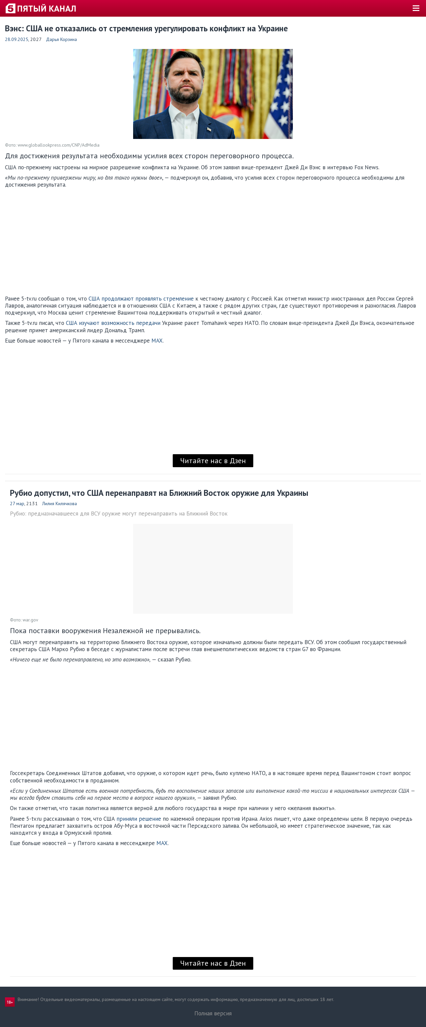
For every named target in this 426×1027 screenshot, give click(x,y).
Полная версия (213, 1013)
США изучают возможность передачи (113, 323)
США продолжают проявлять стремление (141, 298)
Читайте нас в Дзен (213, 460)
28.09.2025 (16, 39)
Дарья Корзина (61, 39)
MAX (157, 340)
